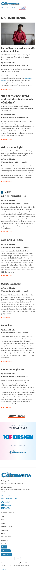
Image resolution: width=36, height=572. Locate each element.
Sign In (3, 569)
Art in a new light (12, 147)
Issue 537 (26, 291)
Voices (3, 523)
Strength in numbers (11, 283)
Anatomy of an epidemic (12, 239)
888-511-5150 (5, 496)
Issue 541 (26, 203)
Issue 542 (24, 162)
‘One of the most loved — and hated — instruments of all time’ (17, 99)
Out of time (6, 325)
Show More (16, 415)
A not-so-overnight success (13, 195)
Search (17, 558)
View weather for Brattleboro (10, 8)
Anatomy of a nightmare (12, 369)
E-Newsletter (6, 551)
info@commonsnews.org (9, 498)
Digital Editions (6, 554)
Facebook (5, 502)
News (2, 516)
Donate (4, 547)
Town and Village (6, 526)
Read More (7, 89)
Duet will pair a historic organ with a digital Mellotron (18, 49)
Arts (2, 519)
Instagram (6, 505)
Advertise (4, 543)
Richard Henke (9, 63)
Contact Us (4, 540)
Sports (3, 533)
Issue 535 (26, 333)
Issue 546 (25, 66)
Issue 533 (25, 376)
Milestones (4, 530)
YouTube (5, 508)
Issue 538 (26, 247)
